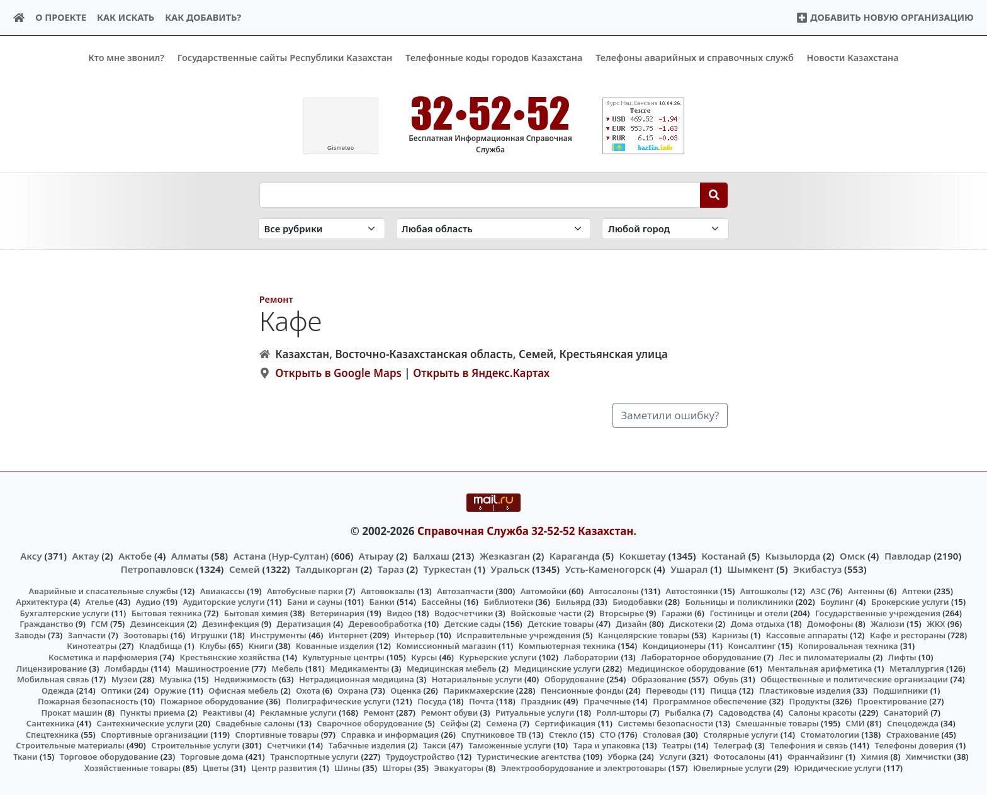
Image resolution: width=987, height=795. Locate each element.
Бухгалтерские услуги (64, 613)
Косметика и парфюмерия (102, 657)
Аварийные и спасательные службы (103, 590)
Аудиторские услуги (223, 601)
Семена (501, 723)
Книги (261, 645)
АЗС (818, 590)
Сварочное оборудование (369, 723)
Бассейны (441, 601)
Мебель (287, 668)
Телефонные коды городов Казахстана (493, 58)
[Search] (714, 194)
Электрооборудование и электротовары (584, 767)
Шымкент (750, 568)
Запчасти (87, 635)
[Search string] (480, 194)
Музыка (176, 679)
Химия (875, 756)
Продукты (810, 701)
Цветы (216, 767)
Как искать (125, 17)
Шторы (397, 767)
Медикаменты (359, 668)
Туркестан (447, 568)
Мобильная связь (53, 679)
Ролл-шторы (622, 712)
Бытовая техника (167, 613)
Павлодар (907, 556)
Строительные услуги (195, 745)
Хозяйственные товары (132, 767)
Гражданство (46, 623)
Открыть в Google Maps (338, 373)
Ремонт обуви (449, 712)
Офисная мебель (243, 690)
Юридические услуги (837, 767)
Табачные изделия (367, 745)
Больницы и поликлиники (739, 601)
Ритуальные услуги (534, 712)
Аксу (31, 556)
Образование (659, 679)
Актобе (135, 556)
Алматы (190, 556)
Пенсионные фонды (582, 690)
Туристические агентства (529, 756)
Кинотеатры (92, 645)
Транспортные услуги (314, 756)
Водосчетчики (463, 613)
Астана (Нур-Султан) (281, 556)
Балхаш (431, 556)
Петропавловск (156, 568)
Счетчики (286, 745)
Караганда (575, 556)
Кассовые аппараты (807, 635)
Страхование (912, 734)
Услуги (673, 756)
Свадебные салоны (255, 723)
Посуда (432, 701)
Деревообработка (385, 623)
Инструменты (278, 635)
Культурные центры (343, 657)
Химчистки (929, 756)
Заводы (29, 635)
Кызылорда (793, 556)
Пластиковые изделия (805, 690)
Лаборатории (591, 657)
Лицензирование (51, 668)
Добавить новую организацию (884, 17)
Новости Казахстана (853, 58)
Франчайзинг (815, 756)
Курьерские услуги (497, 657)
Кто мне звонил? (126, 58)
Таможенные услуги (509, 745)
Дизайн (631, 623)
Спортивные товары (277, 734)
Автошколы (764, 590)
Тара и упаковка (606, 745)
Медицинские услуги (557, 668)
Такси (434, 745)
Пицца (723, 690)
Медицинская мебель (452, 668)
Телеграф (733, 745)
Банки (382, 601)
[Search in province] (494, 228)
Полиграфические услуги (338, 701)
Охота (308, 690)
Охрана (352, 690)
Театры (677, 745)
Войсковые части (546, 613)
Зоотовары (145, 635)
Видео (399, 613)
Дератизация (303, 623)
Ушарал (689, 568)
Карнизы (730, 635)
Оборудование (574, 679)
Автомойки (544, 590)
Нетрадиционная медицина (356, 679)
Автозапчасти (465, 590)
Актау (85, 556)
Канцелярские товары (644, 635)
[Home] (19, 18)
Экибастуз (817, 568)
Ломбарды (126, 668)
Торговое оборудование (109, 756)
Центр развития (284, 767)
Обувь (725, 679)
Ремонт (276, 299)
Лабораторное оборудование (701, 657)
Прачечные (607, 701)
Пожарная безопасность (88, 701)
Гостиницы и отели (749, 613)
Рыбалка (683, 712)
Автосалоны (613, 590)
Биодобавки (637, 601)
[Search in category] (321, 228)
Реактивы (223, 712)
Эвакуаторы (459, 767)
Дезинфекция (230, 623)
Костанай (723, 556)
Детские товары (560, 623)
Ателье (100, 601)
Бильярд (572, 601)
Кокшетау (642, 556)
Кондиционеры (674, 645)
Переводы (667, 690)
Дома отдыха (758, 623)
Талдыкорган (326, 568)
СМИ (855, 723)
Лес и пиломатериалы (825, 657)
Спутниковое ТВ (493, 734)
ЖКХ (936, 623)
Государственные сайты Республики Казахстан (285, 58)
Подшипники (900, 690)
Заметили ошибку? (670, 415)
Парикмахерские (478, 690)
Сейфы (454, 723)
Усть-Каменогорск (608, 568)
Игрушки (209, 635)
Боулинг (837, 601)
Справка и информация (390, 734)
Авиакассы (222, 590)
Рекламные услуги (298, 712)
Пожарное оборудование (212, 701)
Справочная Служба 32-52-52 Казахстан (525, 530)
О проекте (60, 17)
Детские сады (472, 623)
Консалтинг (752, 645)
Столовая (662, 734)
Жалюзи (888, 623)
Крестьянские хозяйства (229, 657)
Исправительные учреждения (518, 635)
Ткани (25, 756)
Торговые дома (212, 756)
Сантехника (50, 723)
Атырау (376, 556)
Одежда (58, 690)
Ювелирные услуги (732, 767)
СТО (608, 734)
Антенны (866, 590)
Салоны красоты (822, 712)
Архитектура (42, 601)
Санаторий (906, 712)
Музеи (124, 679)
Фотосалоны (739, 756)
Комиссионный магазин (446, 645)
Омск (852, 556)
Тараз (391, 568)
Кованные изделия (335, 645)
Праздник (541, 701)
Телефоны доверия (914, 745)
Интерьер (414, 635)
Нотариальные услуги (477, 679)
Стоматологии (830, 734)
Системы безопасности (665, 723)
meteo (340, 148)
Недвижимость (245, 679)
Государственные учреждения (877, 613)
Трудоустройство (420, 756)
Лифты (902, 657)
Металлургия (916, 668)
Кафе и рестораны (907, 635)
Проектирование (892, 701)
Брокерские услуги (910, 601)
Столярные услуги (740, 734)
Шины (347, 767)
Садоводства (744, 712)
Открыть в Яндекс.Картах (481, 373)
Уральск (510, 568)
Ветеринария (337, 613)
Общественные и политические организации (854, 679)
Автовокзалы (388, 590)
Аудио (148, 601)
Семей (244, 568)
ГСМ (99, 623)
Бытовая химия (256, 613)
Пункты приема (153, 712)
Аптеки (917, 590)
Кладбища (160, 645)
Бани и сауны (314, 601)
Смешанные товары (777, 723)
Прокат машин (71, 712)
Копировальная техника (848, 645)
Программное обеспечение (710, 701)
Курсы (424, 657)
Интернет (348, 635)
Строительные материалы (70, 745)
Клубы (213, 645)
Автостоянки (691, 590)
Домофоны (830, 623)
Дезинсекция (157, 623)
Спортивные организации (154, 734)
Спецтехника (52, 734)
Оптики (116, 690)
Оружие (170, 690)
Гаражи (677, 613)
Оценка (405, 690)
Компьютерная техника (567, 645)
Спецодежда (913, 723)
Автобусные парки (305, 590)
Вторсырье (621, 613)
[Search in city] (665, 228)
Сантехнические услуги (145, 723)
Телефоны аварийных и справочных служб (694, 58)
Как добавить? (203, 17)
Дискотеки (691, 623)
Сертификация (565, 723)
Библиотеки (508, 601)
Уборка (622, 756)
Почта (481, 701)
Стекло (563, 734)
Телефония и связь (809, 745)
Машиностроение (212, 668)
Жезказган (505, 556)
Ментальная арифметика (819, 668)
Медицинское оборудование (686, 668)
